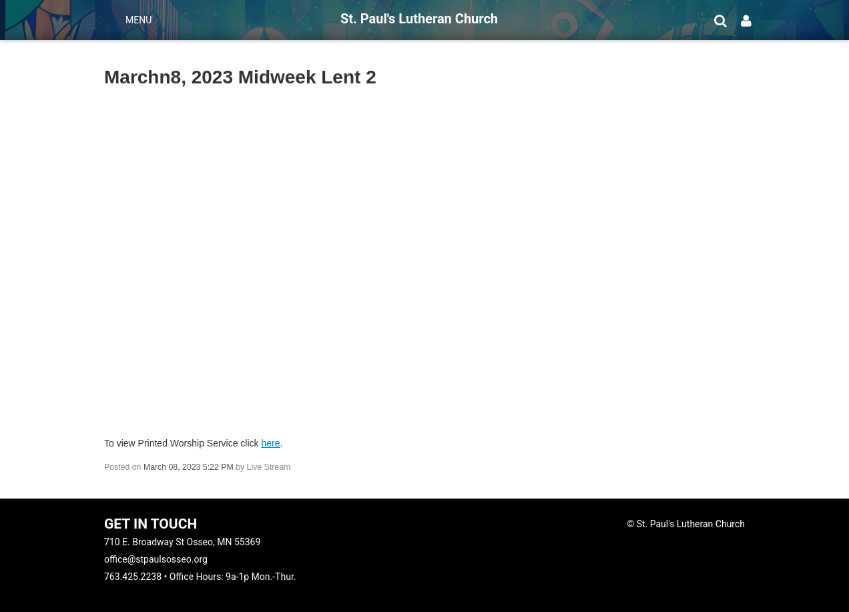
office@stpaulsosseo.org (156, 559)
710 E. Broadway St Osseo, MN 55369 (182, 542)
